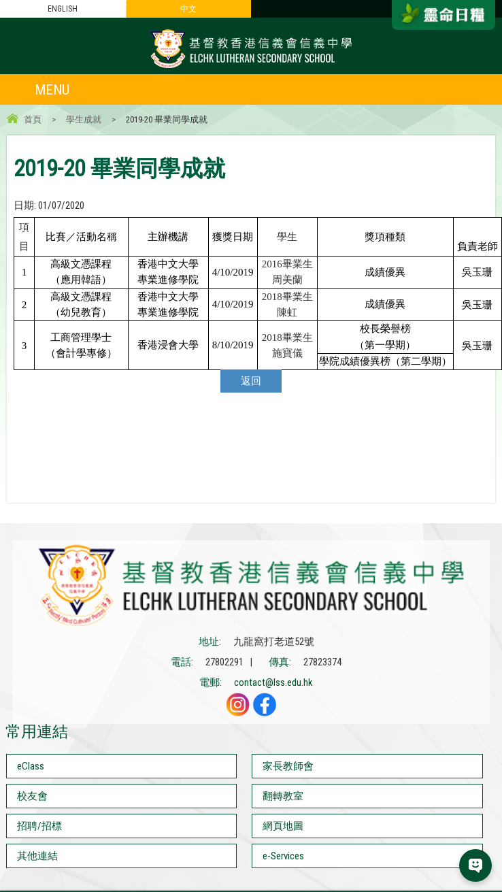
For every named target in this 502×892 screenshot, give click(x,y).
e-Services (283, 856)
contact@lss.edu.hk (273, 682)
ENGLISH (63, 9)
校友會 (32, 796)
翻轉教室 (283, 796)
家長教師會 (288, 766)
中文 (188, 9)
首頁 (32, 119)
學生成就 (83, 119)
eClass (30, 766)
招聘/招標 (39, 826)
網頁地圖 (283, 826)
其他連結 (37, 856)
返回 (251, 381)
